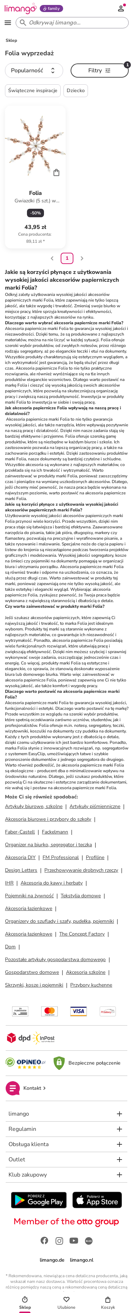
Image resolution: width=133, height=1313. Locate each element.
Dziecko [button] (76, 90)
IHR (9, 883)
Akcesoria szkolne (85, 972)
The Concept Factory (82, 934)
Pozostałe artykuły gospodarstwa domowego (55, 959)
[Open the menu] (8, 22)
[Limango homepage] (20, 8)
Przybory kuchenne (91, 985)
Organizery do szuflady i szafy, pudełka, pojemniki (59, 921)
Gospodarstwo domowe (32, 972)
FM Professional (61, 857)
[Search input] (71, 22)
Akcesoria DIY (20, 857)
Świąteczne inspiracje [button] (32, 90)
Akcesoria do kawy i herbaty (52, 883)
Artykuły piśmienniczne (95, 806)
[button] (34, 70)
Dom (10, 946)
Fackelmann (55, 832)
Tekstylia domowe (81, 895)
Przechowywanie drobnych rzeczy (81, 870)
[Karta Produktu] (35, 177)
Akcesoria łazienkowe (28, 908)
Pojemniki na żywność (29, 895)
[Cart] (56, 172)
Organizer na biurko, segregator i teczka (48, 844)
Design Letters (21, 870)
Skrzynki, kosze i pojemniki (34, 985)
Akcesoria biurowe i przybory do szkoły (48, 819)
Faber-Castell (20, 832)
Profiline (95, 857)
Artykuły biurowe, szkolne (33, 806)
